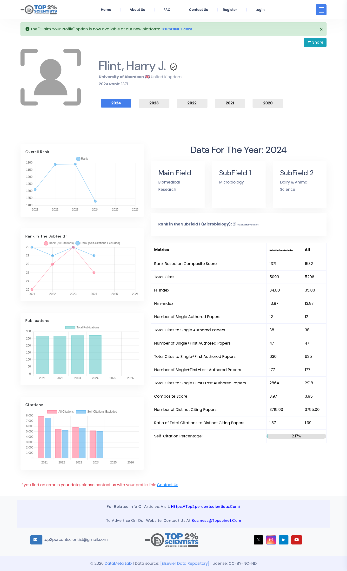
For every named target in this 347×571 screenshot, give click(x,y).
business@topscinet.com (216, 520)
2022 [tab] (192, 103)
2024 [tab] (116, 103)
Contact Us (167, 485)
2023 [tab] (154, 103)
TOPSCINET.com (176, 29)
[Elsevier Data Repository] (185, 563)
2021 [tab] (230, 103)
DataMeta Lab (118, 563)
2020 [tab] (268, 103)
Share (315, 42)
